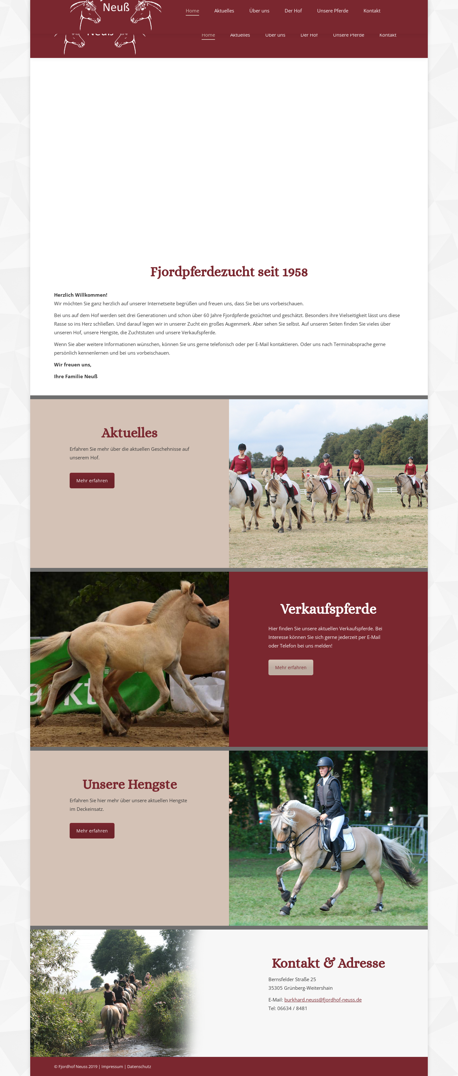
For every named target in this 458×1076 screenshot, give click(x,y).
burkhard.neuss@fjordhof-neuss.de (323, 999)
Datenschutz (139, 1066)
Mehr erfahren (92, 481)
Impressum (112, 1066)
